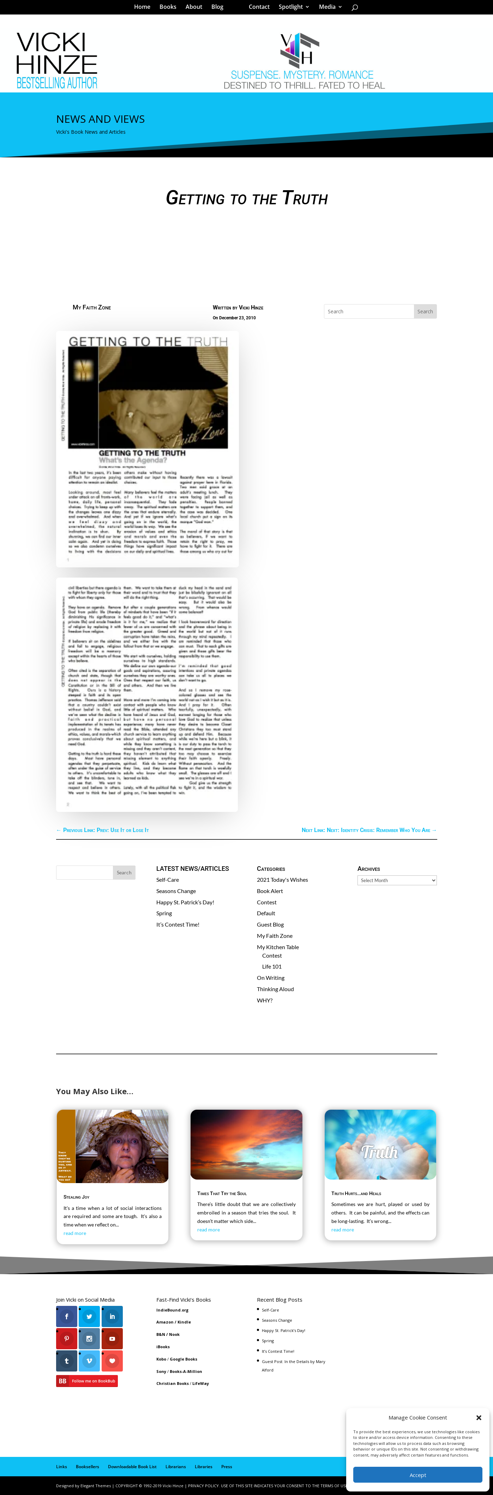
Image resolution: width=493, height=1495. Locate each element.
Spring (164, 913)
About (196, 8)
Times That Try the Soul (222, 1193)
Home (145, 8)
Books (170, 8)
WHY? (264, 1000)
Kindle (184, 1322)
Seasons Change (176, 890)
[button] (478, 1417)
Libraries (203, 1467)
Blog (220, 8)
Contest (267, 902)
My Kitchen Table (278, 947)
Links (61, 1467)
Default (266, 913)
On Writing (270, 977)
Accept (418, 1474)
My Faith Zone (92, 307)
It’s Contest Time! (177, 924)
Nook (174, 1334)
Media (325, 8)
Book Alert (270, 890)
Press (226, 1467)
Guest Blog (270, 924)
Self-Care (167, 879)
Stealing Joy (76, 1197)
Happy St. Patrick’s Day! (185, 902)
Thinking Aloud (275, 988)
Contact (256, 8)
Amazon (165, 1322)
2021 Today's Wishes (282, 879)
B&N (160, 1334)
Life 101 (272, 966)
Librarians (176, 1467)
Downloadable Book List (132, 1467)
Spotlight (288, 8)
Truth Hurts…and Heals (356, 1193)
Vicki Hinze (251, 307)
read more (75, 1233)
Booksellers (87, 1467)
